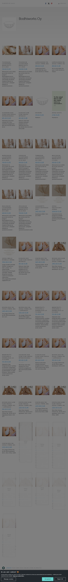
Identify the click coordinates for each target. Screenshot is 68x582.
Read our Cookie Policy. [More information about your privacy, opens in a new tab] (18, 577)
